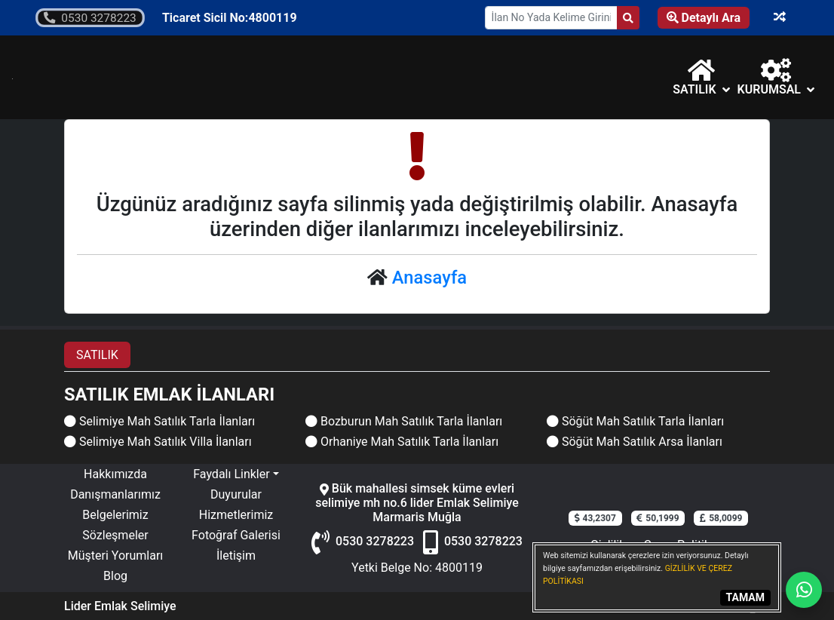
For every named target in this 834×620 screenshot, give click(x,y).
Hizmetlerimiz (236, 515)
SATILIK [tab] (97, 355)
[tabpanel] (417, 418)
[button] (701, 77)
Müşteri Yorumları (116, 555)
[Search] (628, 17)
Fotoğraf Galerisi (236, 535)
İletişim (236, 555)
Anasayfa (429, 277)
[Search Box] (551, 17)
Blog (115, 576)
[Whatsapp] (804, 590)
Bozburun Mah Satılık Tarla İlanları (403, 421)
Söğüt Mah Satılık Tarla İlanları (635, 421)
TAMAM (745, 597)
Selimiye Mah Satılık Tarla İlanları (159, 421)
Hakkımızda (115, 474)
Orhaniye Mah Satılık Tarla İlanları (401, 441)
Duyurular (236, 494)
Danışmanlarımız (115, 494)
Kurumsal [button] (775, 77)
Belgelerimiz (115, 515)
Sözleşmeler (115, 535)
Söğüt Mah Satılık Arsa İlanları (634, 441)
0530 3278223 (89, 18)
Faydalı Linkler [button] (231, 474)
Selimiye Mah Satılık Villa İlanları (158, 441)
